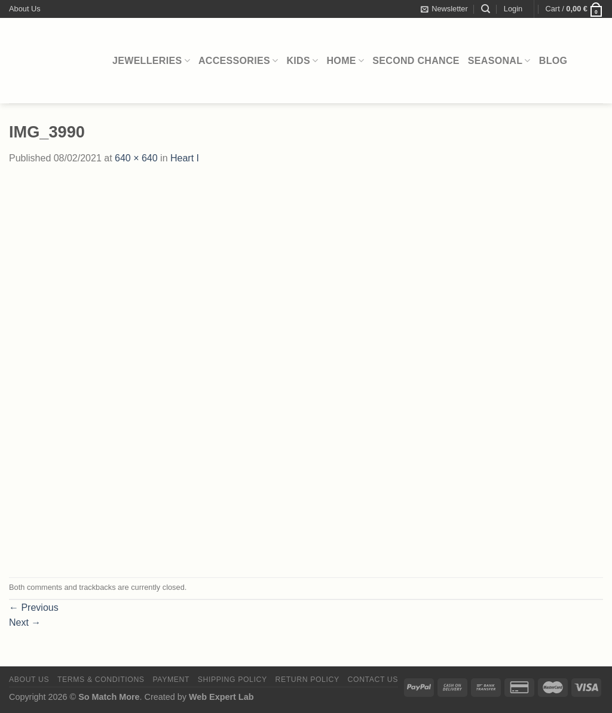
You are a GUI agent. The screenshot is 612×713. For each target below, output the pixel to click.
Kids (302, 60)
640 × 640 (136, 158)
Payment (170, 679)
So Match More (108, 697)
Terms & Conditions (101, 679)
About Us (25, 8)
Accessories (238, 60)
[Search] (485, 9)
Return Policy (307, 679)
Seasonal (499, 60)
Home (346, 60)
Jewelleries (151, 60)
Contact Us (373, 679)
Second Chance (416, 61)
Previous (34, 607)
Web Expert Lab (221, 697)
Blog (553, 61)
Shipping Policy (232, 679)
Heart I (184, 158)
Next (25, 622)
